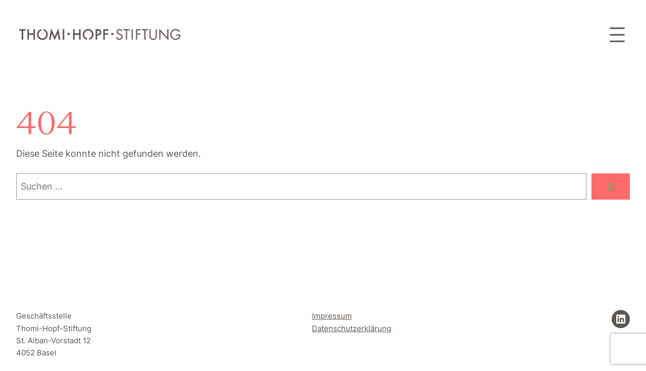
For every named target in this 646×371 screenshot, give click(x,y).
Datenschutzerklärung (351, 328)
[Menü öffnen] (617, 34)
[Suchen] (610, 186)
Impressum (332, 316)
